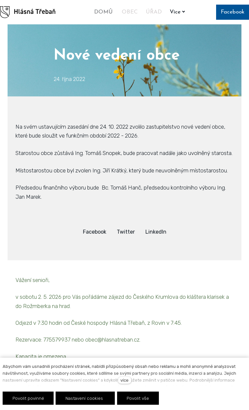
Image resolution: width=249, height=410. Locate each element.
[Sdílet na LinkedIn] (155, 231)
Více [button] (179, 12)
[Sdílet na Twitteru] (126, 231)
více (124, 380)
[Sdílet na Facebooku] (94, 231)
